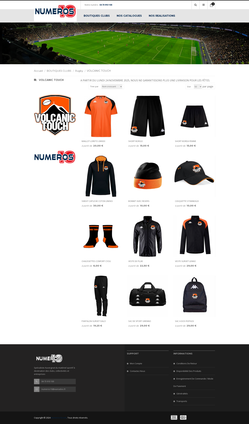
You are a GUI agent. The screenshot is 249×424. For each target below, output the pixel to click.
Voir (189, 86)
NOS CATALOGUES (129, 15)
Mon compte (136, 363)
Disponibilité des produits (188, 371)
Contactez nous (137, 371)
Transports (181, 401)
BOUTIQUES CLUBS (97, 15)
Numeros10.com (59, 417)
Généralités (182, 393)
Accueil (40, 70)
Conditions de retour (186, 363)
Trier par (94, 86)
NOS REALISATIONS (162, 15)
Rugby (80, 70)
